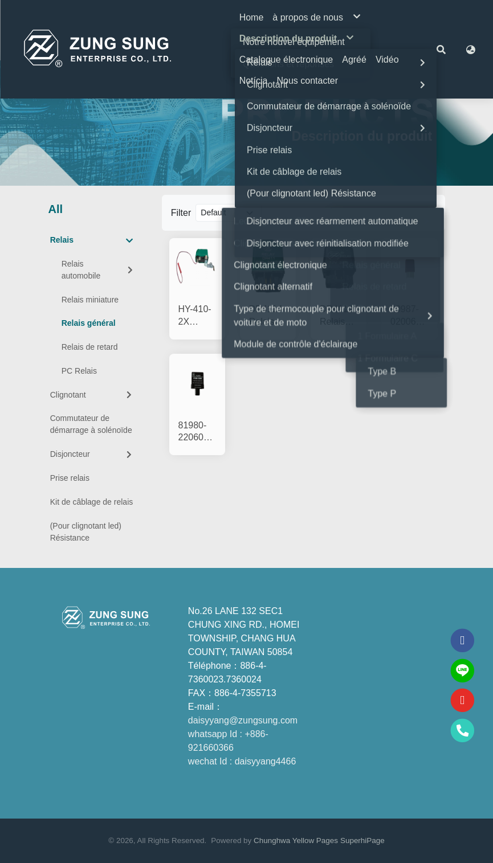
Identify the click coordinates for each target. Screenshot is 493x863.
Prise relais (69, 477)
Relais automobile (98, 269)
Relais (91, 240)
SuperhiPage (362, 840)
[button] (441, 49)
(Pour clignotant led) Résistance (85, 531)
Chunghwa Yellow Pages (296, 840)
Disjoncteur (92, 454)
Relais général (89, 323)
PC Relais (79, 370)
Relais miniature (90, 299)
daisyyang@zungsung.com (243, 720)
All (55, 209)
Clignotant (92, 394)
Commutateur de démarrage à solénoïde (91, 424)
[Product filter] (228, 213)
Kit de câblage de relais (91, 501)
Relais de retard (90, 346)
